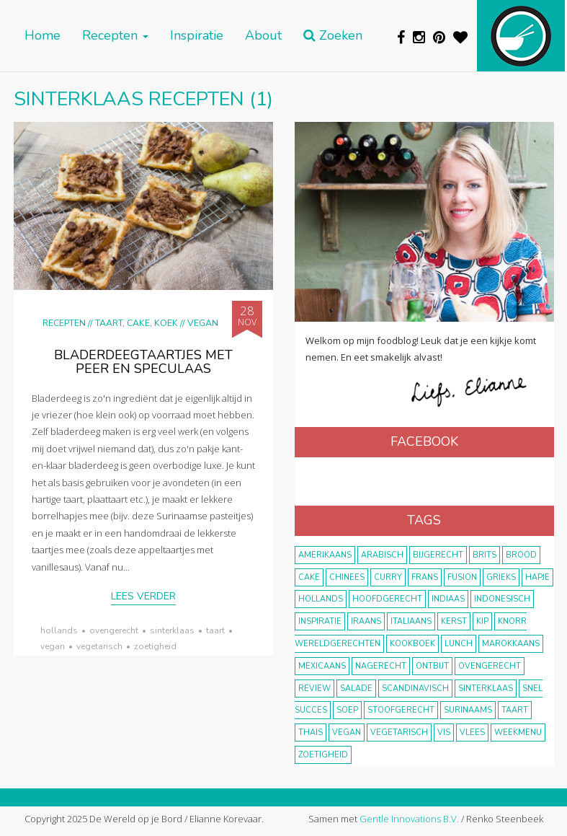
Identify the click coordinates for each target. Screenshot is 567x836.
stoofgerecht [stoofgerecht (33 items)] (400, 710)
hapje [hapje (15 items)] (537, 577)
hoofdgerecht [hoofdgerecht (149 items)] (387, 599)
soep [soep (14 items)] (347, 710)
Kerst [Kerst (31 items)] (454, 621)
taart (215, 630)
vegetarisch (99, 646)
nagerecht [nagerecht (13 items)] (380, 666)
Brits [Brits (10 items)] (484, 555)
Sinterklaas (172, 630)
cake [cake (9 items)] (309, 577)
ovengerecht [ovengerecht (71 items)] (489, 666)
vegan (52, 646)
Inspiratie (196, 35)
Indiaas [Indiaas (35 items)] (448, 599)
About (263, 35)
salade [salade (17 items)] (356, 688)
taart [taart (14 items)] (514, 710)
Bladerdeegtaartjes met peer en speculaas (143, 362)
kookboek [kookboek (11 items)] (412, 643)
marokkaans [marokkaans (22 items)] (511, 643)
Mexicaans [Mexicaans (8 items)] (322, 666)
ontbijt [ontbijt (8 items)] (432, 666)
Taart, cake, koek (136, 323)
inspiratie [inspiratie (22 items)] (319, 621)
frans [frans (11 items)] (424, 577)
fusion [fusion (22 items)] (462, 577)
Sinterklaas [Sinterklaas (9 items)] (485, 688)
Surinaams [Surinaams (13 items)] (468, 710)
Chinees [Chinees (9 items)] (347, 577)
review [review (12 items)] (314, 688)
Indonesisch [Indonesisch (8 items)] (502, 599)
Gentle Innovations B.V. (409, 818)
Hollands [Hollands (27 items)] (320, 599)
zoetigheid (155, 646)
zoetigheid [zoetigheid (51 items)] (323, 754)
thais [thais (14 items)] (310, 732)
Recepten (115, 35)
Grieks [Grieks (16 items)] (501, 577)
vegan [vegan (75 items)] (346, 732)
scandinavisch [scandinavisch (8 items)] (415, 688)
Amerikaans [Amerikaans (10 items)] (325, 555)
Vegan (202, 323)
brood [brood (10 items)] (521, 555)
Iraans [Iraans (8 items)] (366, 621)
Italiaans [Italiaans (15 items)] (411, 621)
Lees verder (143, 596)
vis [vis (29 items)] (443, 732)
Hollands (59, 630)
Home (42, 35)
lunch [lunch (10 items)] (459, 643)
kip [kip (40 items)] (482, 621)
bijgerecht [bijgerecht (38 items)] (438, 555)
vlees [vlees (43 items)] (472, 732)
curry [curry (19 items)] (388, 577)
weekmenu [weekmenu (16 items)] (518, 732)
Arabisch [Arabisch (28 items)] (382, 555)
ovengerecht (113, 630)
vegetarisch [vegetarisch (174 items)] (399, 732)
